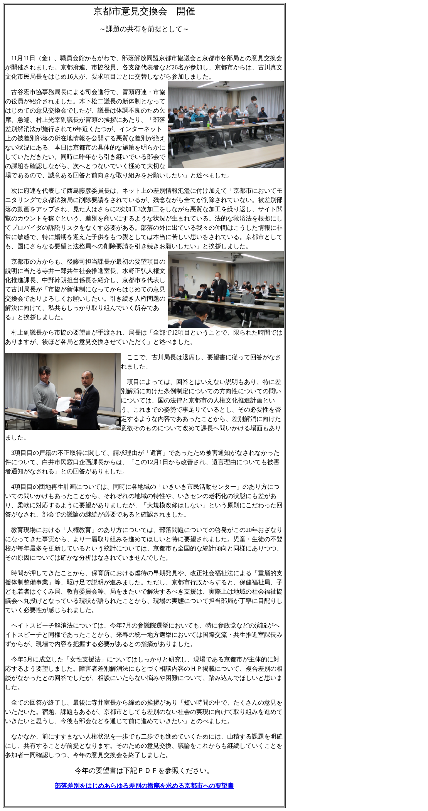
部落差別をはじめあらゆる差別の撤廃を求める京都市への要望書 (144, 785)
